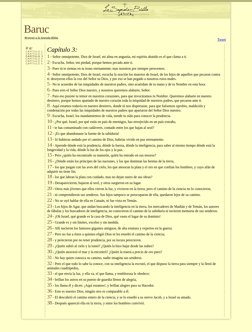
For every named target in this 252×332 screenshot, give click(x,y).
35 (49, 285)
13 (49, 139)
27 (49, 233)
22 (49, 200)
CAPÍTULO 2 (34, 54)
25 (49, 222)
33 (49, 273)
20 (49, 188)
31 (49, 257)
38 (49, 302)
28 (49, 239)
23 (49, 206)
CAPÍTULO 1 (34, 51)
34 (49, 279)
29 (49, 245)
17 (49, 166)
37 (49, 297)
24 (49, 216)
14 (49, 145)
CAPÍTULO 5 (34, 61)
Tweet (221, 39)
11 (49, 127)
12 (49, 133)
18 (49, 176)
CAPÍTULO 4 (34, 59)
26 (49, 228)
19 (49, 182)
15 (49, 155)
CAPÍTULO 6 (34, 63)
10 (49, 121)
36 (49, 291)
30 (49, 251)
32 (49, 263)
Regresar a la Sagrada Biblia (41, 37)
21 (49, 194)
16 (49, 160)
